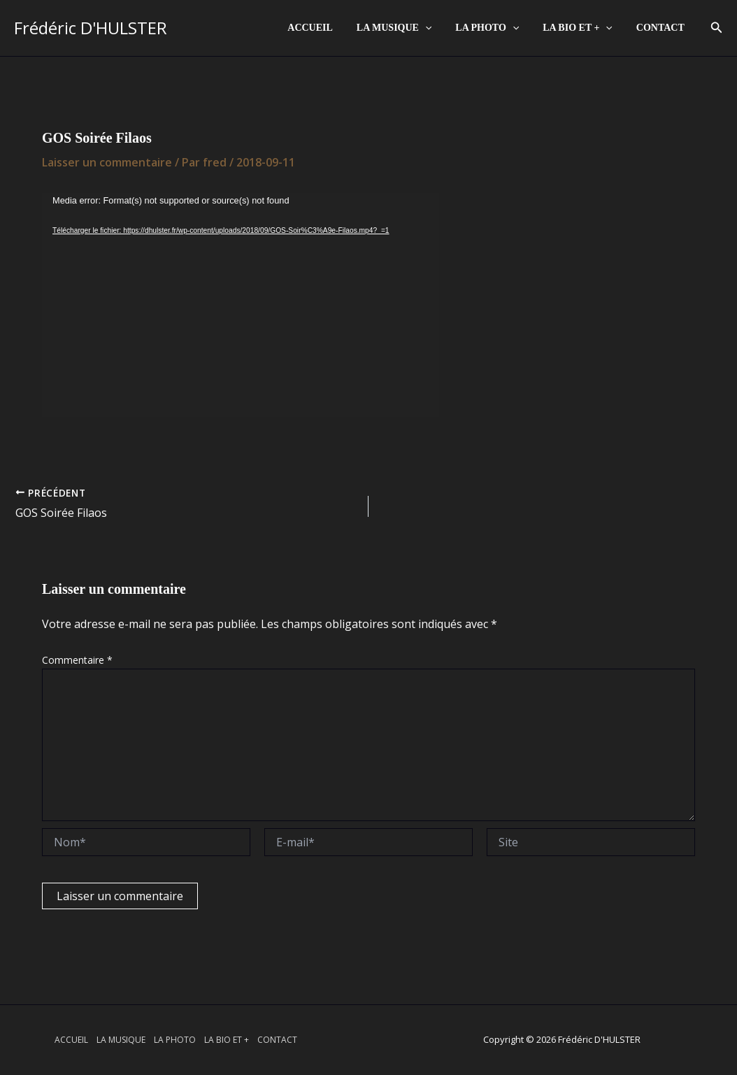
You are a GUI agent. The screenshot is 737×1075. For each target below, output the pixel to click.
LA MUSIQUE (408, 28)
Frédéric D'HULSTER (90, 27)
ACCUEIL (329, 27)
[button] (716, 28)
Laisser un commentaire (107, 162)
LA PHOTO (497, 28)
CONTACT (662, 27)
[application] (440, 28)
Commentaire (77, 660)
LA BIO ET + (584, 28)
